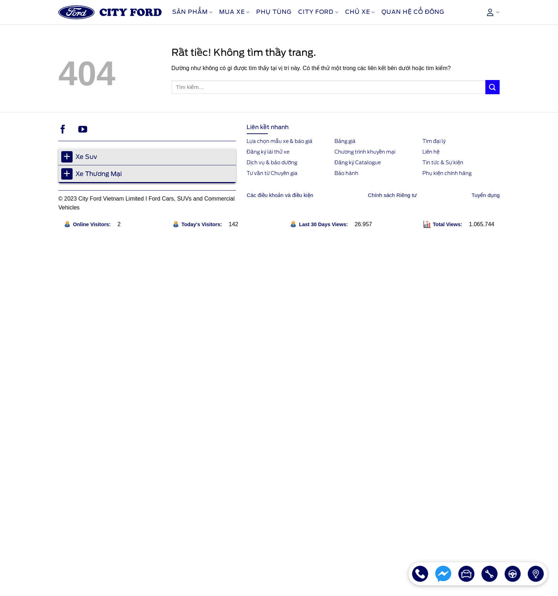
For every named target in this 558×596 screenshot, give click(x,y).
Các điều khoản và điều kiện (280, 195)
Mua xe (234, 12)
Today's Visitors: (202, 224)
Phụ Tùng (274, 12)
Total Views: (448, 224)
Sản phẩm (192, 12)
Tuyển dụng (486, 195)
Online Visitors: (92, 224)
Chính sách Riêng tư (392, 195)
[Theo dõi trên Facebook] (62, 130)
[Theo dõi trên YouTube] (82, 130)
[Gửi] (492, 87)
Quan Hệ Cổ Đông (412, 12)
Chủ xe (360, 12)
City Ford (318, 12)
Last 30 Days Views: (324, 224)
